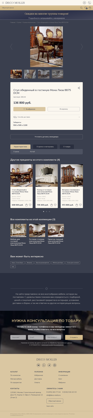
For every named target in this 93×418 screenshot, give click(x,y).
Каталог (14, 372)
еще (13, 266)
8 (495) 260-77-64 (54, 392)
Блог (60, 379)
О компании (63, 375)
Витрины (29, 262)
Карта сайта (50, 406)
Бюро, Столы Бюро (17, 262)
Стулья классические (29, 22)
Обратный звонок (54, 401)
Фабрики (62, 383)
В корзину (64, 109)
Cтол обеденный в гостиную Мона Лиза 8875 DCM (20, 192)
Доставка (38, 379)
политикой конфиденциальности (52, 345)
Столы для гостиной (73, 262)
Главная (12, 22)
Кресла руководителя (42, 262)
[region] (46, 74)
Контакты (14, 388)
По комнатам (15, 375)
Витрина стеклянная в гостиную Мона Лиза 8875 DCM (71, 192)
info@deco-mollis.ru (54, 395)
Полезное (38, 372)
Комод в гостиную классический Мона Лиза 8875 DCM (44, 192)
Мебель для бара (58, 262)
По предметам (16, 383)
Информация (64, 372)
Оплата (37, 383)
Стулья (19, 22)
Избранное (38, 375)
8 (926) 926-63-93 (70, 392)
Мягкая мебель (16, 379)
